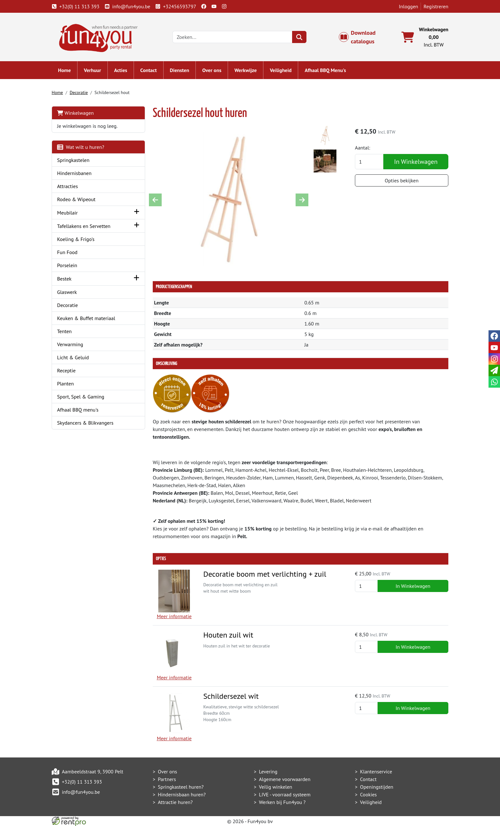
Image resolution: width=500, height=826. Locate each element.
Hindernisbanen (74, 173)
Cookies (368, 794)
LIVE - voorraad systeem (285, 794)
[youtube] (214, 6)
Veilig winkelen (275, 787)
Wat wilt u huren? (80, 147)
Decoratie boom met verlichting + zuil (264, 574)
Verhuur (92, 70)
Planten (65, 383)
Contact (148, 70)
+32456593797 (175, 6)
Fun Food (67, 252)
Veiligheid (280, 70)
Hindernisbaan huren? (182, 794)
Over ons (211, 70)
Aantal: (362, 147)
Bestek (64, 278)
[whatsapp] (494, 382)
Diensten (179, 70)
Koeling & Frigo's (75, 239)
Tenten (64, 331)
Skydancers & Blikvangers (85, 423)
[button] (137, 212)
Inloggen (408, 6)
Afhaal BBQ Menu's (325, 70)
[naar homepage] (96, 36)
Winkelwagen (75, 113)
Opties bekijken (402, 180)
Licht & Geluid (73, 357)
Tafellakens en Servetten (83, 226)
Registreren (435, 6)
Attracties (67, 186)
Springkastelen (73, 160)
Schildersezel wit (231, 696)
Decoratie (79, 92)
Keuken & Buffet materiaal (86, 318)
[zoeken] (299, 37)
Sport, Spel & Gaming (80, 396)
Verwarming (70, 344)
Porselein (67, 265)
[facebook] (203, 6)
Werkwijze (245, 70)
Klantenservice (376, 771)
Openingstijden (376, 787)
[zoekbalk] (232, 37)
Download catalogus (360, 37)
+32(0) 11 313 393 (75, 6)
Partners (167, 779)
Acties (120, 70)
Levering (268, 771)
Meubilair (67, 212)
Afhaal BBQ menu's (78, 409)
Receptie (66, 370)
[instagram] (224, 6)
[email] (494, 370)
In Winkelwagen (416, 161)
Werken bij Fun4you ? (282, 802)
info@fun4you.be (127, 6)
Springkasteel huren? (181, 787)
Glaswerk (67, 292)
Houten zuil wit (228, 635)
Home (64, 70)
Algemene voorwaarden (285, 779)
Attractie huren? (175, 802)
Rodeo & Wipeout (76, 199)
